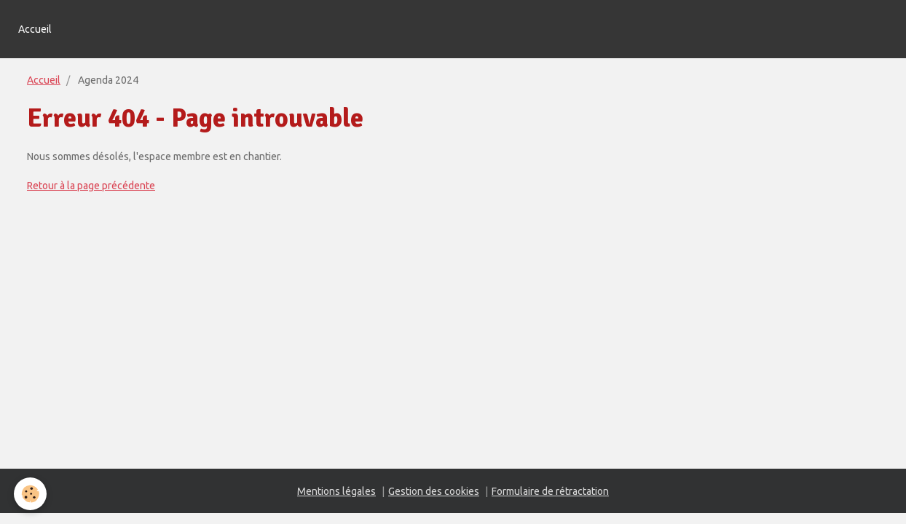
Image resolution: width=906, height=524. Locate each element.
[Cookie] (31, 493)
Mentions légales (336, 491)
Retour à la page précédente (91, 185)
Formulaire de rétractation (550, 491)
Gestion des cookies (433, 491)
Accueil (35, 29)
